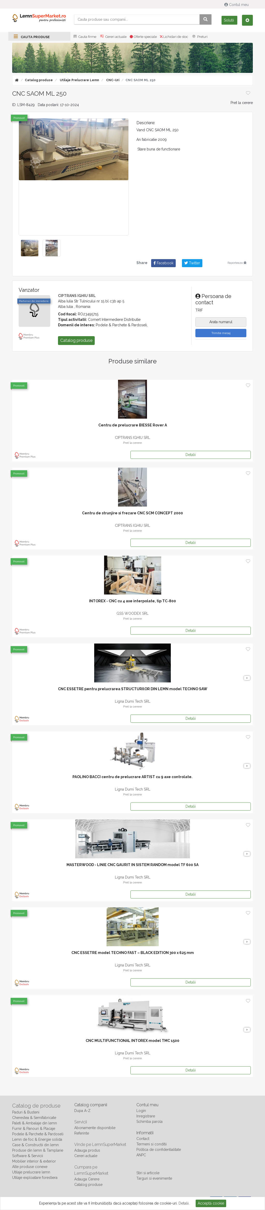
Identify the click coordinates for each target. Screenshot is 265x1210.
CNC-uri (112, 80)
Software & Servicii (27, 1156)
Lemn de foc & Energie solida (37, 1139)
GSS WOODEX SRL (132, 613)
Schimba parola (149, 1121)
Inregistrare (145, 1116)
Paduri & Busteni (25, 1112)
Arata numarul (220, 322)
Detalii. (184, 1203)
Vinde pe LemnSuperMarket (100, 1144)
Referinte (81, 1133)
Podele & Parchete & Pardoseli (37, 1134)
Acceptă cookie (211, 1203)
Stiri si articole (147, 1173)
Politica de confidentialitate (158, 1149)
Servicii (80, 1121)
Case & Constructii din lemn (35, 1145)
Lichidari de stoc (174, 37)
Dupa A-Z (82, 1111)
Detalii (191, 455)
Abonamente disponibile (94, 1128)
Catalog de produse (36, 1106)
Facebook (163, 263)
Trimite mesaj (221, 333)
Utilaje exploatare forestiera (34, 1178)
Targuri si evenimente (154, 1178)
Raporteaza (236, 263)
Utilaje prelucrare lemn (79, 80)
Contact (142, 1139)
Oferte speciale (143, 37)
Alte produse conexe (29, 1167)
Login (141, 1111)
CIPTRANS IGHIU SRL (77, 296)
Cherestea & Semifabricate (34, 1118)
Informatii (144, 1132)
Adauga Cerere (86, 1179)
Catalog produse (39, 80)
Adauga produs (87, 1150)
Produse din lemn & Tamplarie (37, 1150)
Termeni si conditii (151, 1144)
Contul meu (237, 5)
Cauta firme (84, 37)
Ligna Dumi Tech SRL (132, 701)
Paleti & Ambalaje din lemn (34, 1123)
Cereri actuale (113, 37)
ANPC (141, 1155)
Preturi (199, 37)
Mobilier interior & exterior (34, 1161)
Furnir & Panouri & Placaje (33, 1128)
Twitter (192, 263)
